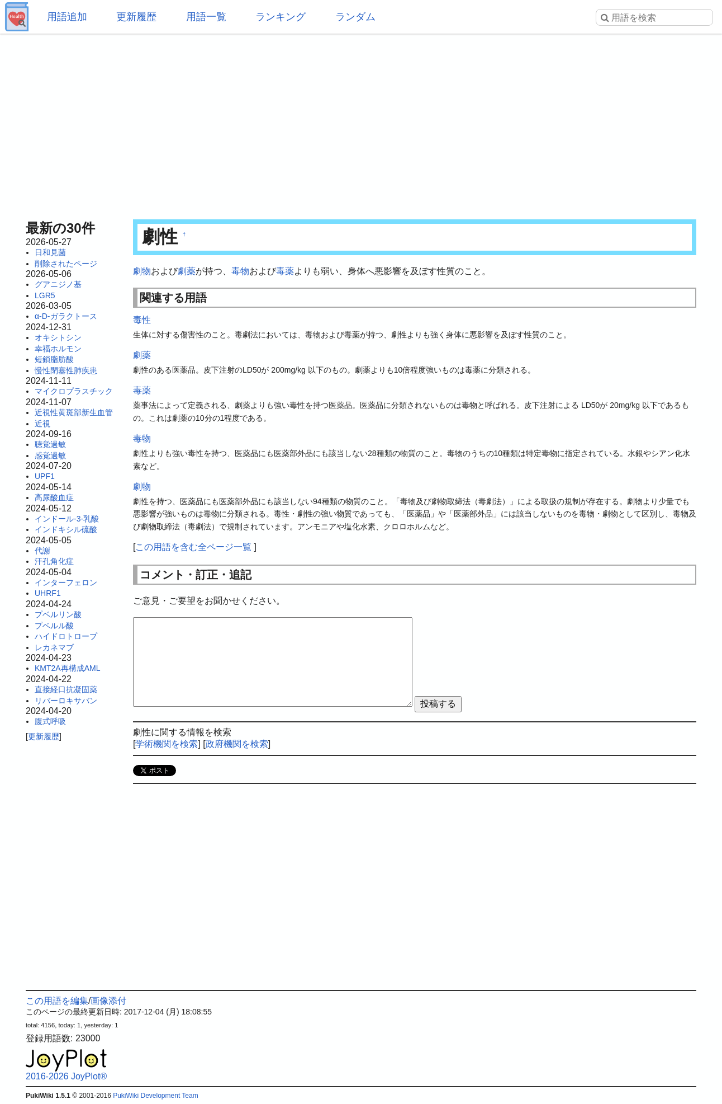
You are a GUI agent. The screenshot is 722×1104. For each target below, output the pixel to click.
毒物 (240, 271)
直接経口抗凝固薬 (66, 689)
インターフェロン (66, 582)
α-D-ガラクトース (66, 316)
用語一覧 (206, 16)
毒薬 (285, 271)
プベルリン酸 (58, 614)
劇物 (142, 271)
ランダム (355, 16)
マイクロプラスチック (74, 391)
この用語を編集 (57, 1001)
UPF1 (45, 476)
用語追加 (67, 16)
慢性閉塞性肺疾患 (66, 370)
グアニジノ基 (58, 284)
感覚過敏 (50, 455)
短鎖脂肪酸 (54, 359)
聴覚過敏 (50, 444)
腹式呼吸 (50, 721)
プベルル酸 (54, 625)
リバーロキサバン (66, 700)
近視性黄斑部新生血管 (74, 412)
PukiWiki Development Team (155, 1096)
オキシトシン (58, 337)
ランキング (280, 16)
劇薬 (187, 271)
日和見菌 (50, 252)
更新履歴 (136, 16)
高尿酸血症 (54, 497)
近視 (42, 423)
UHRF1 (48, 593)
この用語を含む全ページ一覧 (193, 547)
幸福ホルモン (58, 348)
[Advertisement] (361, 123)
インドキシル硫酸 (66, 529)
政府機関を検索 (237, 744)
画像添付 (108, 1001)
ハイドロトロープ (66, 636)
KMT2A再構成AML (67, 668)
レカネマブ (54, 647)
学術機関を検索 (166, 744)
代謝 (42, 550)
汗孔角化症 (54, 561)
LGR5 (45, 295)
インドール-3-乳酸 (67, 518)
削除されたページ (66, 263)
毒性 (142, 320)
